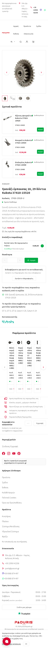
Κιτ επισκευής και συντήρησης (14, 541)
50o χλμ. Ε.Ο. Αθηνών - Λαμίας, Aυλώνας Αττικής (25, 10)
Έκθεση (5, 487)
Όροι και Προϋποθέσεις (12, 502)
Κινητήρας (6, 516)
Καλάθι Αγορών (8, 492)
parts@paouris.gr (12, 568)
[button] (4, 260)
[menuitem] (16, 26)
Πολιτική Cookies (9, 497)
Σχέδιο (5, 482)
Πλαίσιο (5, 521)
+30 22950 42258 (35, 10)
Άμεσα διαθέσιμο (10, 202)
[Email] (28, 423)
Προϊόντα (6, 477)
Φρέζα (5, 536)
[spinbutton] (12, 260)
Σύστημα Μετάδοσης (11, 526)
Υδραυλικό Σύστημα (10, 531)
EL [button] (13, 41)
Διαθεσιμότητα (39, 115)
